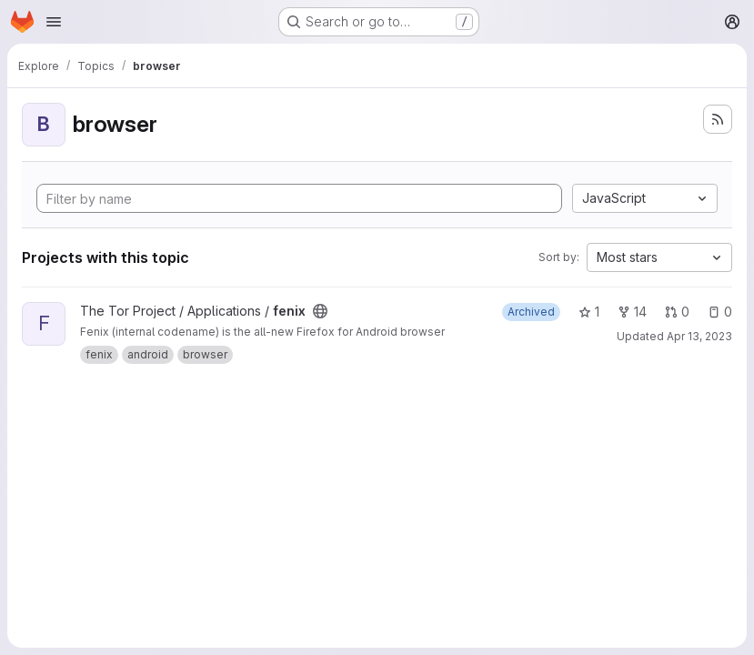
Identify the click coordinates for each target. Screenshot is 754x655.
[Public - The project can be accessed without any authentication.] (320, 311)
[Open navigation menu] (53, 21)
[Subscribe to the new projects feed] (717, 119)
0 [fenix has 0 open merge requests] (677, 311)
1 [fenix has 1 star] (588, 311)
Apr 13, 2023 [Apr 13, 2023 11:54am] (699, 336)
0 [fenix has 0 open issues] (720, 311)
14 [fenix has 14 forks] (632, 311)
